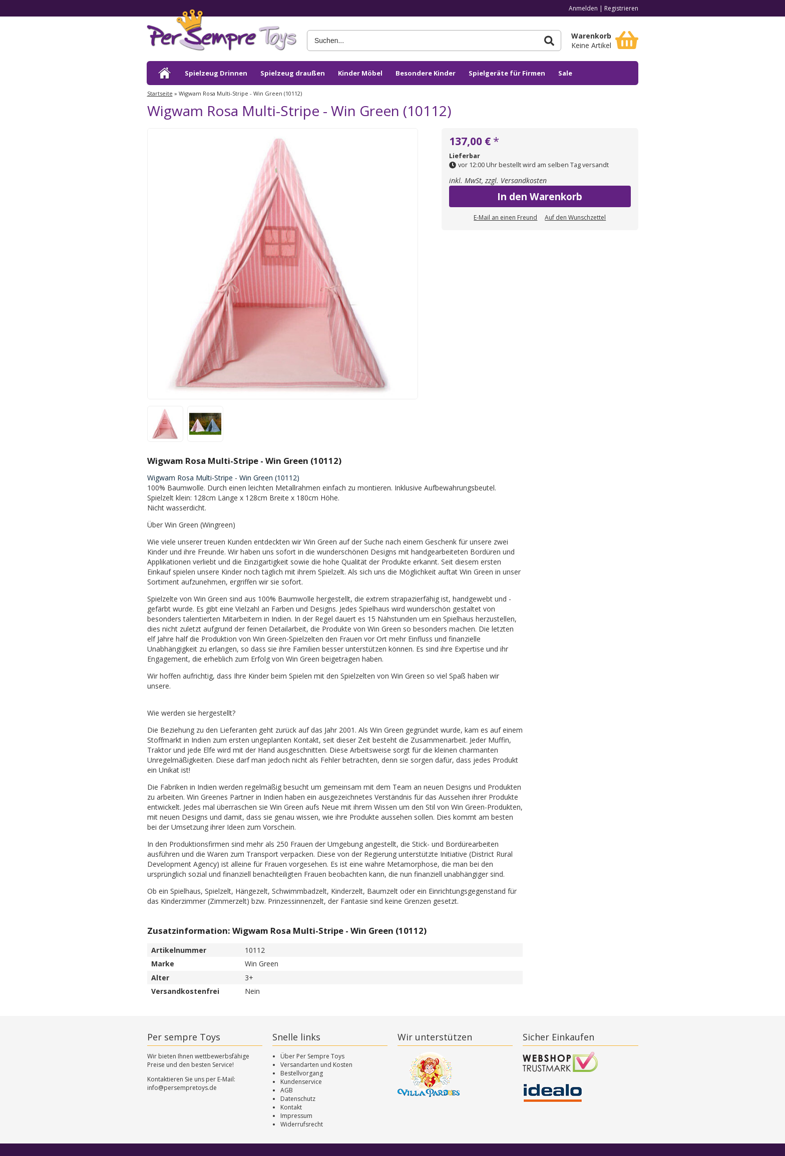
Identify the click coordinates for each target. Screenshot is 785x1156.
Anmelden (583, 8)
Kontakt (291, 1107)
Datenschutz (297, 1098)
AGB (286, 1090)
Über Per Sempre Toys (312, 1056)
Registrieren (621, 8)
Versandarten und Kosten (316, 1064)
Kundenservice (301, 1081)
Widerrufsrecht (301, 1124)
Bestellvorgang (301, 1073)
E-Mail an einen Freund (505, 217)
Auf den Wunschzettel (575, 217)
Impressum (296, 1115)
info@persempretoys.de (182, 1087)
